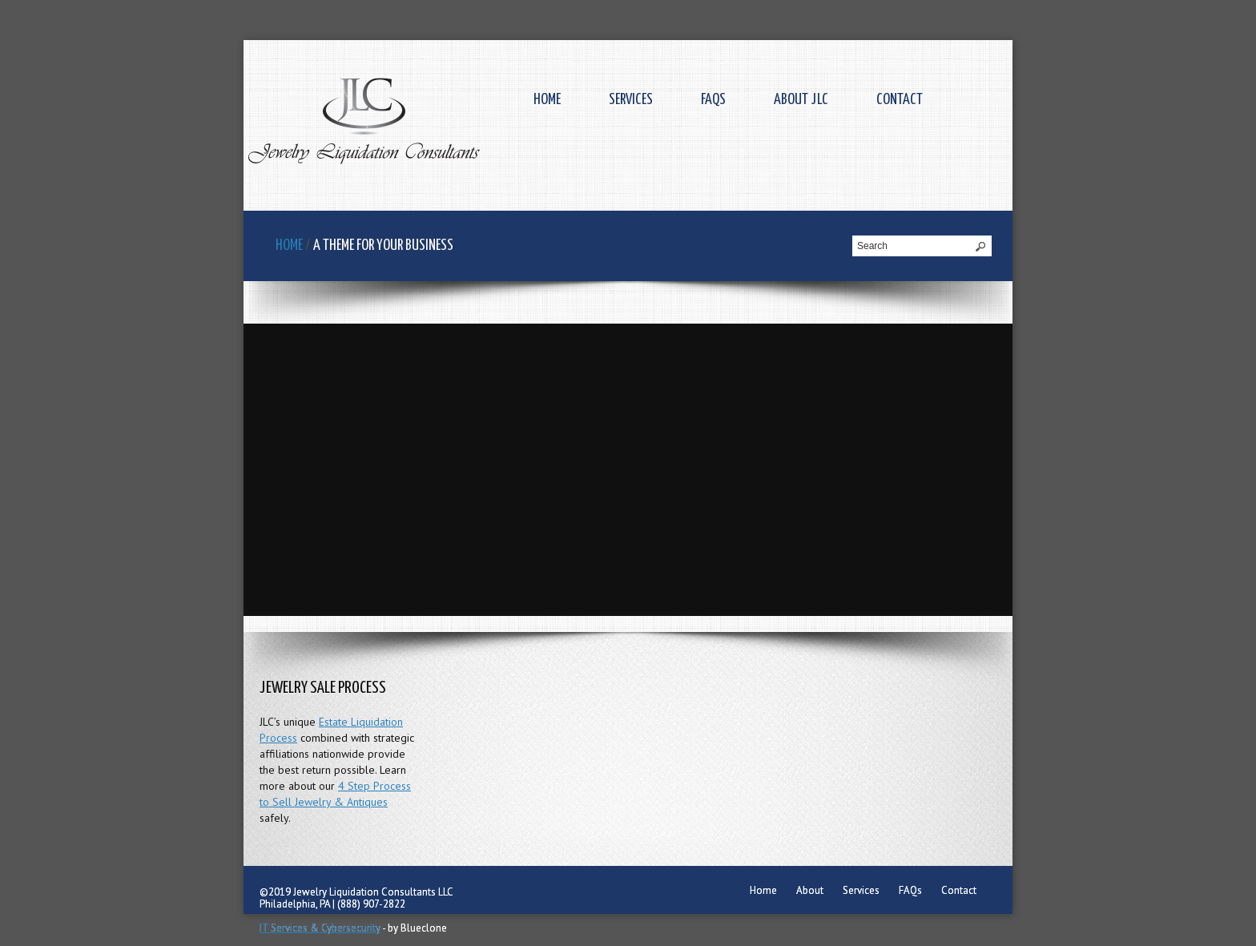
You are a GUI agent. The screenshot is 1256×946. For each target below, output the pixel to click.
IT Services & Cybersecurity (320, 928)
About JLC (801, 99)
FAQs (713, 99)
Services (631, 99)
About (809, 890)
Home (547, 99)
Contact (899, 99)
